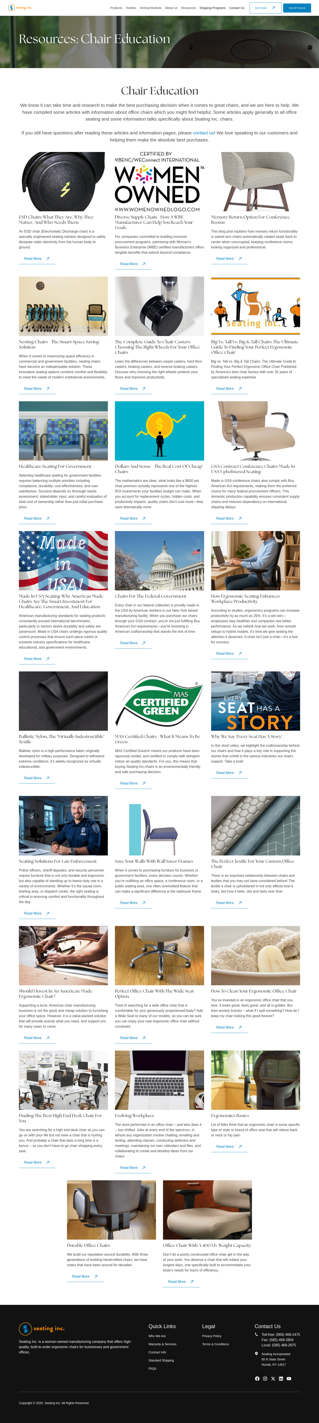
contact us (203, 132)
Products (116, 8)
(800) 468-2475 (288, 1334)
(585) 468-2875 (284, 1345)
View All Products (297, 8)
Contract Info (157, 1352)
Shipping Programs (212, 8)
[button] (116, 8)
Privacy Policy (211, 1336)
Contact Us (236, 8)
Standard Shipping (161, 1360)
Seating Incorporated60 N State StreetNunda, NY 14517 (276, 1359)
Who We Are (157, 1336)
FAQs (152, 1368)
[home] (20, 7)
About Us (171, 8)
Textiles (131, 8)
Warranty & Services (162, 1344)
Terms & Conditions (215, 1344)
